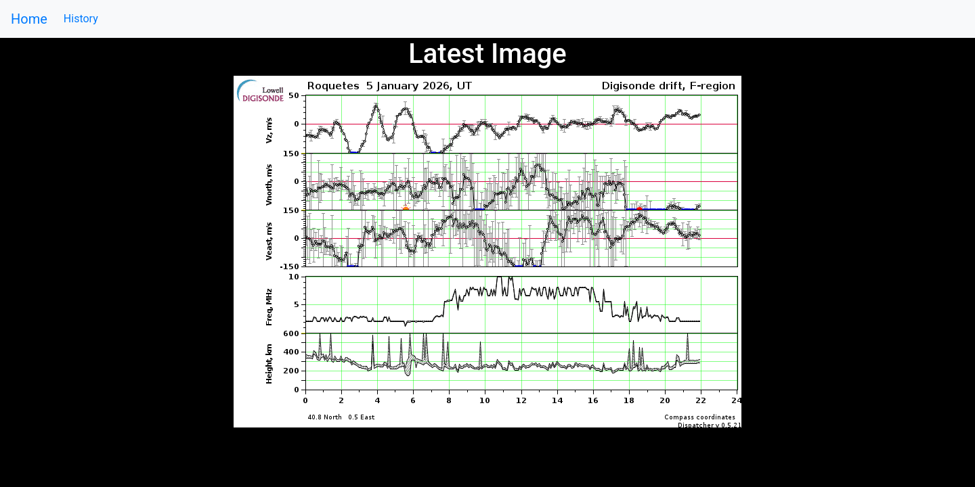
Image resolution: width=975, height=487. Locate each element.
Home (29, 19)
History (81, 18)
